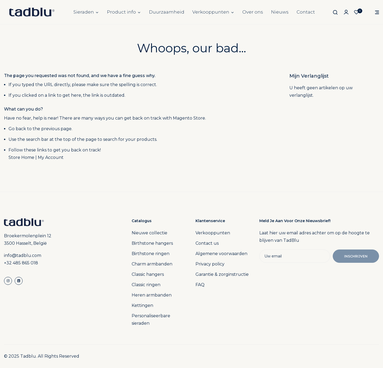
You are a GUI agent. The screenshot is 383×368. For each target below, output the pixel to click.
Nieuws (280, 12)
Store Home (21, 157)
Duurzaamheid (166, 12)
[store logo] (32, 12)
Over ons (252, 12)
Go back (17, 128)
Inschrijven (356, 256)
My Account (51, 157)
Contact (306, 12)
